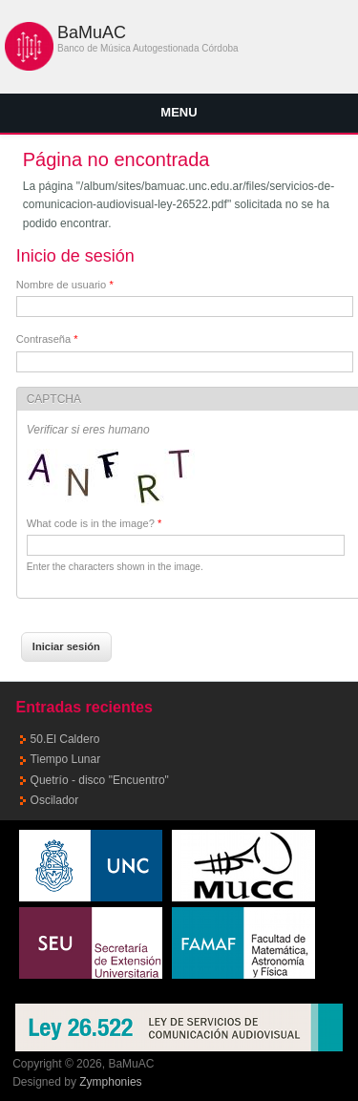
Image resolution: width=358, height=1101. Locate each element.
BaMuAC (91, 32)
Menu (178, 112)
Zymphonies (110, 1082)
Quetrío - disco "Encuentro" (100, 780)
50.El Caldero (65, 739)
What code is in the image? (94, 523)
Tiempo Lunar (66, 759)
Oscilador (55, 800)
